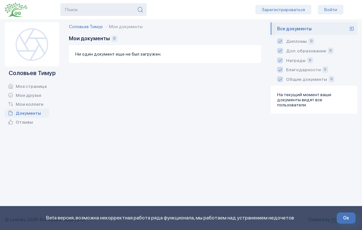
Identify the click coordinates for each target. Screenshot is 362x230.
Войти (330, 9)
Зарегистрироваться (283, 9)
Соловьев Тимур (86, 26)
